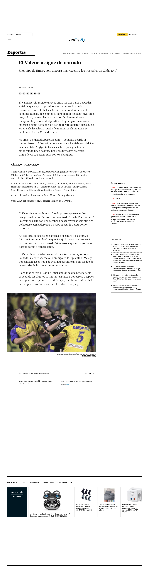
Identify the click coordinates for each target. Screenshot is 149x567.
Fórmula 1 (93, 53)
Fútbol (63, 53)
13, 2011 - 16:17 (26, 88)
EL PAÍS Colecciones (65, 482)
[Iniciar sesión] (134, 34)
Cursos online (34, 482)
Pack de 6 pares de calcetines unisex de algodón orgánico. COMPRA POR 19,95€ (84, 507)
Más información (25, 384)
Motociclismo (103, 53)
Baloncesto (71, 53)
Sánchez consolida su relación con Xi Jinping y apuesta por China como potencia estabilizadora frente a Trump (127, 287)
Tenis (79, 53)
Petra (118, 199)
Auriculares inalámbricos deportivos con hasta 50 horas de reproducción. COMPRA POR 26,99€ (50, 515)
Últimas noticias (135, 53)
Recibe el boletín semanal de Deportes (35, 374)
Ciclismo (85, 53)
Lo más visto (116, 239)
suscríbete (122, 34)
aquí (67, 384)
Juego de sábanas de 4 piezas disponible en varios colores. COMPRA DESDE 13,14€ (108, 507)
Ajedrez (126, 53)
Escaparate (12, 482)
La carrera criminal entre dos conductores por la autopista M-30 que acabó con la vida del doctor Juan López (127, 269)
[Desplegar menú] (9, 40)
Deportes (16, 52)
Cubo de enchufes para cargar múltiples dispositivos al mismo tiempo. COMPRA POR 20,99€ (130, 508)
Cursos (22, 482)
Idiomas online (48, 482)
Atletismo (118, 53)
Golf (111, 53)
